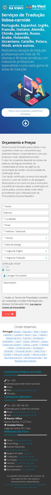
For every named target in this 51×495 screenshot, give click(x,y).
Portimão (8, 351)
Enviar (9, 313)
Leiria (18, 341)
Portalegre (38, 347)
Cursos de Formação (28, 459)
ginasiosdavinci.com (22, 440)
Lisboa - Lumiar (30, 344)
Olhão (11, 347)
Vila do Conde (39, 354)
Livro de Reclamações (14, 484)
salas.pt (27, 453)
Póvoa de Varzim (23, 351)
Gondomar (38, 338)
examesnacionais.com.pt (16, 450)
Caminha (7, 334)
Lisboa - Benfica (31, 341)
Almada (17, 331)
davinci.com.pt (25, 443)
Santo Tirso (39, 351)
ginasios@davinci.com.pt (24, 411)
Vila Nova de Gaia (32, 357)
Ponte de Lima (23, 347)
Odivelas (44, 344)
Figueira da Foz (13, 338)
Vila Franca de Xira (13, 357)
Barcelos (27, 331)
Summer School (30, 466)
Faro (35, 334)
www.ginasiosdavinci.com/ (24, 390)
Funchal (27, 338)
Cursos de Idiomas (25, 463)
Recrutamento (28, 469)
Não (8, 270)
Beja (36, 331)
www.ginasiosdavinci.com (24, 415)
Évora (27, 334)
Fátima (42, 334)
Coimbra (18, 334)
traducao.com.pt (26, 456)
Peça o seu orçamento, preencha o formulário (25, 112)
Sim (7, 267)
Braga (44, 331)
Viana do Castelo (22, 354)
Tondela (7, 354)
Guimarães (7, 341)
